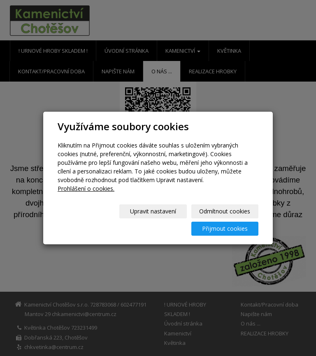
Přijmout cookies (227, 220)
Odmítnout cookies (159, 220)
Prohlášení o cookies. (86, 197)
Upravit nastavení (92, 220)
